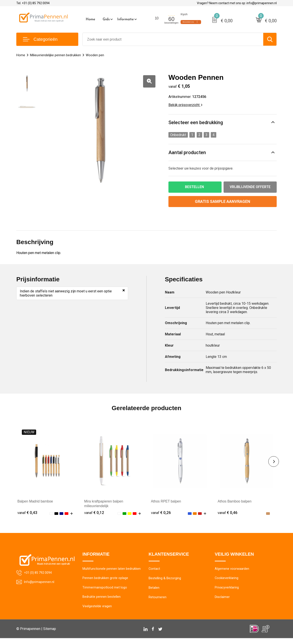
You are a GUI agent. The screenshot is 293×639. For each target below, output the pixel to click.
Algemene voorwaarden (232, 569)
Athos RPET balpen (166, 501)
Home (90, 19)
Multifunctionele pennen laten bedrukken (111, 569)
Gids (106, 19)
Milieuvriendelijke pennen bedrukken (55, 55)
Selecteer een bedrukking (195, 122)
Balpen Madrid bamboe (35, 501)
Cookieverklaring (227, 579)
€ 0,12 (94, 512)
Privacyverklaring (227, 588)
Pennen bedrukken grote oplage (105, 579)
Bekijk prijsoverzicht (185, 105)
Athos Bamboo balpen (235, 501)
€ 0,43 (27, 512)
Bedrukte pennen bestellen (101, 598)
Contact (154, 569)
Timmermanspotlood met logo (104, 588)
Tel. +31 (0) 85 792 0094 (33, 3)
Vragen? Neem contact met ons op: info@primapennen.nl (237, 3)
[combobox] (173, 39)
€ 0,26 (161, 512)
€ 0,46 (227, 512)
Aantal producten (187, 152)
